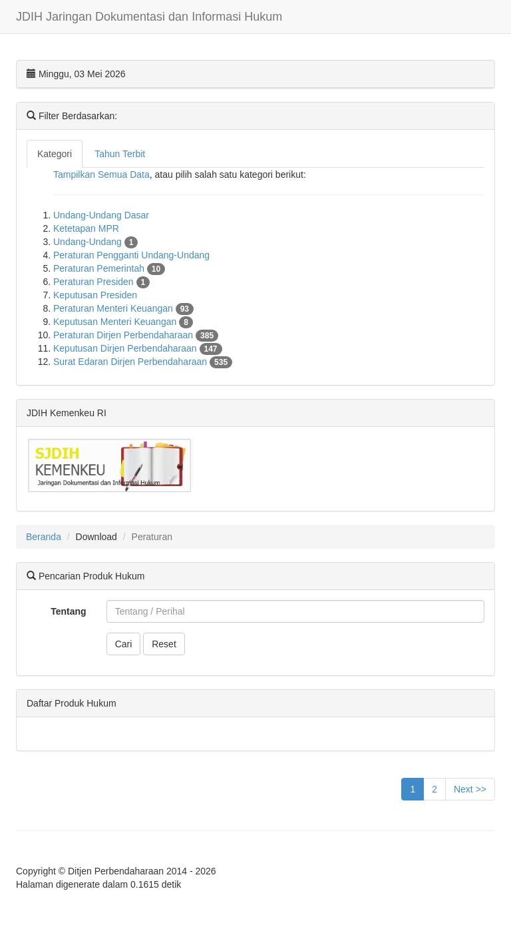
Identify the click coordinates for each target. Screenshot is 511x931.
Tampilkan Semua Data (101, 174)
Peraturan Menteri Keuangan (123, 308)
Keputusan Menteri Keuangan (123, 321)
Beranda (43, 536)
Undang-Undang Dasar (101, 215)
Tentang (68, 611)
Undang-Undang (95, 241)
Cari (123, 644)
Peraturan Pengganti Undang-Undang (131, 255)
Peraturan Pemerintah (109, 268)
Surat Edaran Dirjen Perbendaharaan (142, 361)
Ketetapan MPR (86, 228)
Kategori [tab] (54, 154)
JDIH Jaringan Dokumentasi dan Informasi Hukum (149, 16)
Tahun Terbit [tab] (119, 154)
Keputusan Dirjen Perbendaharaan (137, 348)
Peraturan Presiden (101, 281)
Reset (164, 644)
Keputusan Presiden (95, 295)
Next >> (470, 789)
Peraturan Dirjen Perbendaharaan (135, 335)
